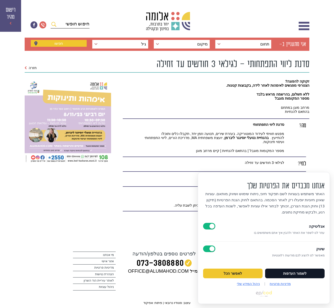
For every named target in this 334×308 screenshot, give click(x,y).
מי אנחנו (108, 254)
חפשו (58, 44)
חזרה (31, 68)
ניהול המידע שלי (248, 283)
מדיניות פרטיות (104, 267)
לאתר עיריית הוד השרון (99, 280)
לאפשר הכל (233, 273)
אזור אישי (108, 261)
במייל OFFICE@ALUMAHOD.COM (164, 271)
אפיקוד (148, 302)
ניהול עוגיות (106, 286)
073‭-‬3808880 (160, 264)
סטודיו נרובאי (173, 302)
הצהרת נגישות (104, 274)
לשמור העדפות (295, 273)
